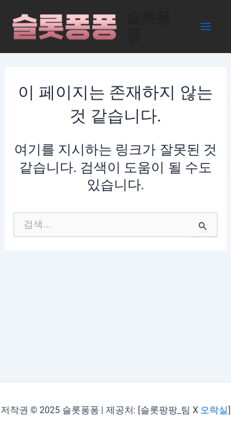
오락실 (214, 410)
